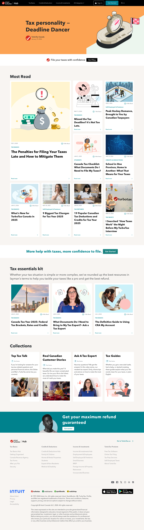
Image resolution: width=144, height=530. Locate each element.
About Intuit (14, 496)
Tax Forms (13, 460)
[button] (132, 3)
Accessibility (14, 504)
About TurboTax (110, 464)
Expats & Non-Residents (50, 464)
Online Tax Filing (110, 454)
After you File (15, 464)
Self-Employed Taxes (112, 460)
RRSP (75, 464)
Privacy (12, 499)
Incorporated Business (81, 473)
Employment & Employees (82, 454)
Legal (12, 501)
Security (13, 467)
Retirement (77, 470)
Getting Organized (17, 454)
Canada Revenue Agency (19, 457)
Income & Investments (63, 3)
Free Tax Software (110, 451)
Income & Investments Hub (82, 451)
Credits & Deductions (45, 3)
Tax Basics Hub (15, 451)
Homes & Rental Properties (51, 457)
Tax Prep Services (110, 457)
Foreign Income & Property (82, 467)
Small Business (78, 460)
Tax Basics (32, 3)
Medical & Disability (49, 467)
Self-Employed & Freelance (83, 457)
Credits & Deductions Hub (51, 451)
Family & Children (48, 454)
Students (45, 460)
